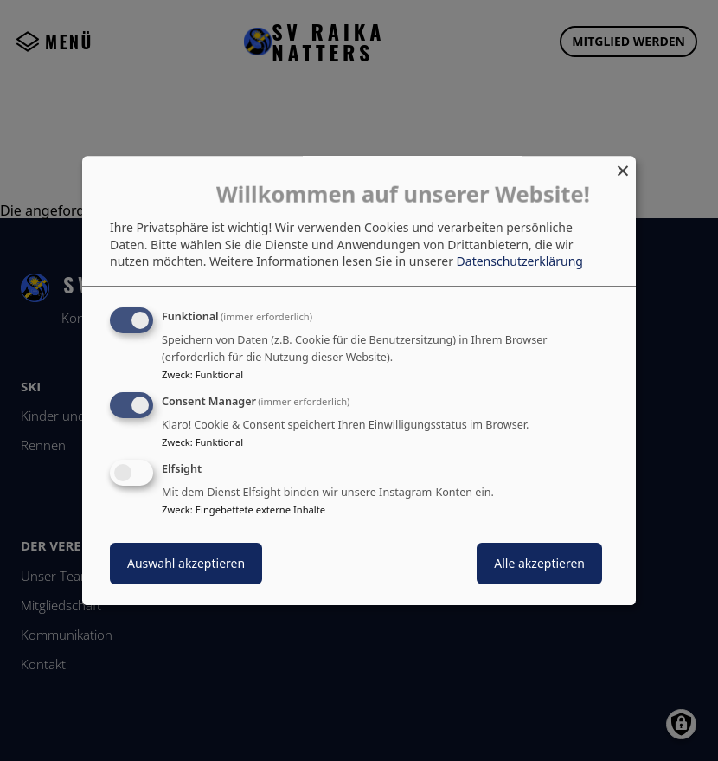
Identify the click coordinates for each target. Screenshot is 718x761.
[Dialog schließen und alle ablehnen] (623, 166)
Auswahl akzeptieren (186, 563)
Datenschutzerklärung (520, 262)
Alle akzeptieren (539, 563)
